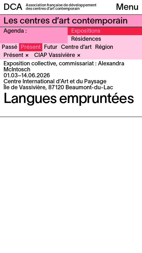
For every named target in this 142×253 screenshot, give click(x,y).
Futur (50, 47)
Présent (31, 47)
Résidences (86, 39)
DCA (13, 8)
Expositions (85, 31)
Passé (9, 47)
